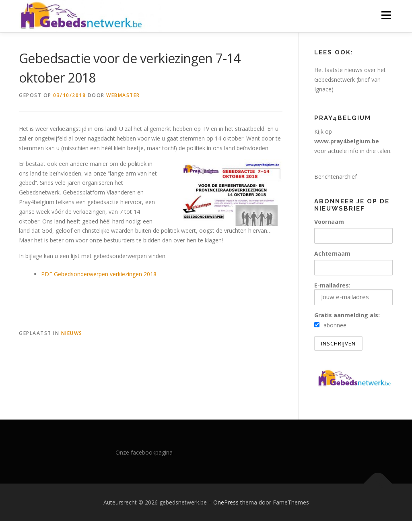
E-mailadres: (353, 293)
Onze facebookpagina (144, 452)
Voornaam (329, 221)
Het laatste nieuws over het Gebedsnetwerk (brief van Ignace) (350, 79)
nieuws (71, 333)
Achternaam (332, 253)
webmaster (123, 95)
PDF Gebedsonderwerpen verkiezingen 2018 (99, 274)
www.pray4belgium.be (346, 141)
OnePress (226, 502)
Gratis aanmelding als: (347, 315)
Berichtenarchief (335, 176)
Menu (386, 15)
